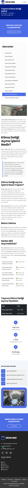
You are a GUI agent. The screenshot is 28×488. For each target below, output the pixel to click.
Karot (3, 462)
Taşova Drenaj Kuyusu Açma (12, 97)
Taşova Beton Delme (10, 70)
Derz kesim (14, 481)
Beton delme (5, 466)
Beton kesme (5, 467)
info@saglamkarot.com (16, 342)
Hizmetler (11, 13)
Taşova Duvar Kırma (10, 84)
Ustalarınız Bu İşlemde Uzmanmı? (15, 379)
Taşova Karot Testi (9, 60)
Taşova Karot (8, 53)
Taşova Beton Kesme (10, 73)
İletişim (24, 479)
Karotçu (3, 464)
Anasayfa (4, 13)
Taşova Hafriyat (9, 91)
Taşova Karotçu (9, 56)
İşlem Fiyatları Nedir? (12, 371)
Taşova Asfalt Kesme (10, 77)
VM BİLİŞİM (21, 483)
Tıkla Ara (14, 426)
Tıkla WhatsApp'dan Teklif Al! (10, 443)
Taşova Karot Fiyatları (10, 63)
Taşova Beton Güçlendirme (11, 80)
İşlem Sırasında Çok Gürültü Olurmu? (15, 375)
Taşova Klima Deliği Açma (11, 94)
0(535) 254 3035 (16, 329)
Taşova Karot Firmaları (10, 66)
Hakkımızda (17, 479)
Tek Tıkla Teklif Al (15, 354)
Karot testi (4, 469)
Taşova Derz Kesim (9, 87)
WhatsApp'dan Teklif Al (14, 32)
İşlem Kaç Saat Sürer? (12, 383)
